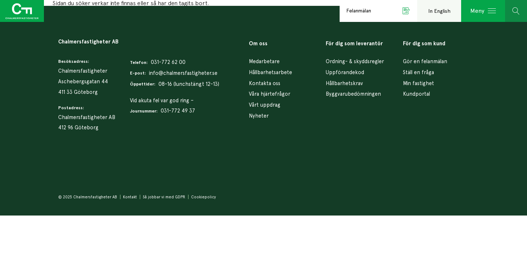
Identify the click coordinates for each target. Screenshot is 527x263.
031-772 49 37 (178, 110)
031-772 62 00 (168, 62)
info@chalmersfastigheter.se (183, 73)
